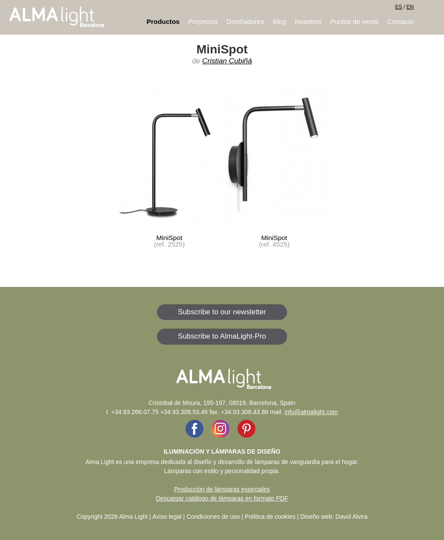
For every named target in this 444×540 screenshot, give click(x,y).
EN (410, 7)
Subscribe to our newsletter (222, 312)
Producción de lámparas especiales (222, 489)
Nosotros (308, 21)
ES (398, 7)
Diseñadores (245, 21)
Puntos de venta (354, 21)
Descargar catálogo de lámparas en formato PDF (222, 498)
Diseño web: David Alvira (334, 516)
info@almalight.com (311, 411)
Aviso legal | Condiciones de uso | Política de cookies (223, 516)
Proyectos (203, 21)
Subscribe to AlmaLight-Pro (222, 336)
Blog (279, 21)
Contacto (400, 21)
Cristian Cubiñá (227, 61)
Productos (163, 21)
